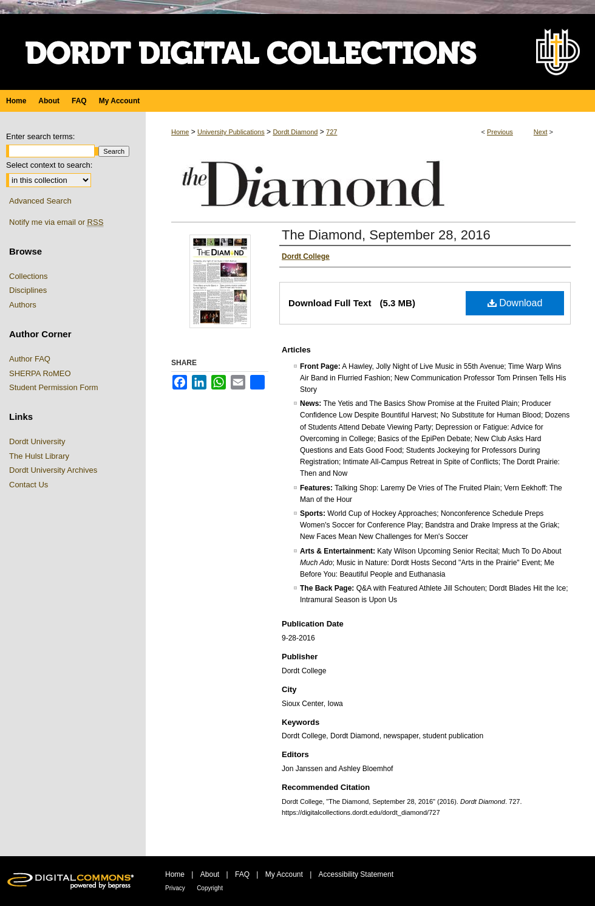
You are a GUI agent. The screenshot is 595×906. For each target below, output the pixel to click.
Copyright (210, 888)
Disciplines (28, 290)
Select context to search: (49, 165)
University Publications (231, 132)
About (209, 874)
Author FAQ (29, 358)
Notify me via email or (56, 222)
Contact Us (28, 484)
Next (541, 132)
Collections (28, 276)
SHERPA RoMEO (40, 373)
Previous (500, 132)
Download (515, 303)
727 (331, 132)
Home (180, 132)
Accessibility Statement (356, 874)
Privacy (175, 888)
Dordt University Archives (53, 470)
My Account (284, 874)
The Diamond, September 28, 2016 (386, 234)
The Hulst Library (39, 456)
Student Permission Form (53, 387)
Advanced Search (40, 200)
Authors (22, 304)
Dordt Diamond (295, 132)
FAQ (242, 874)
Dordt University (37, 441)
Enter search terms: (40, 136)
